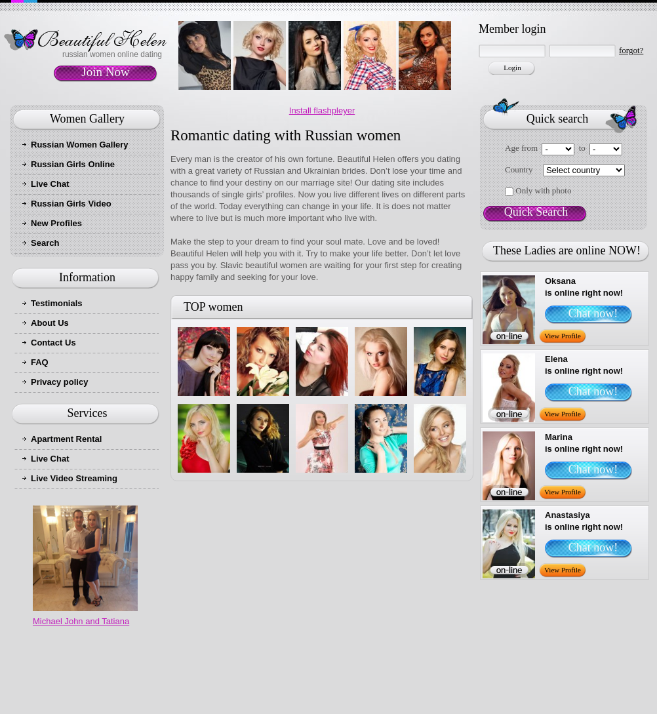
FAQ (40, 362)
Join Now (105, 72)
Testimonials (57, 303)
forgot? (631, 50)
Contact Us (53, 342)
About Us (50, 323)
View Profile (562, 336)
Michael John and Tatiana (81, 621)
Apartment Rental (66, 439)
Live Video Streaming (74, 478)
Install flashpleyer (322, 110)
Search (45, 243)
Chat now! (593, 313)
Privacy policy (59, 382)
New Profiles (56, 223)
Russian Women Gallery (80, 144)
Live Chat (50, 184)
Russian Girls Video (71, 203)
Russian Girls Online (73, 164)
